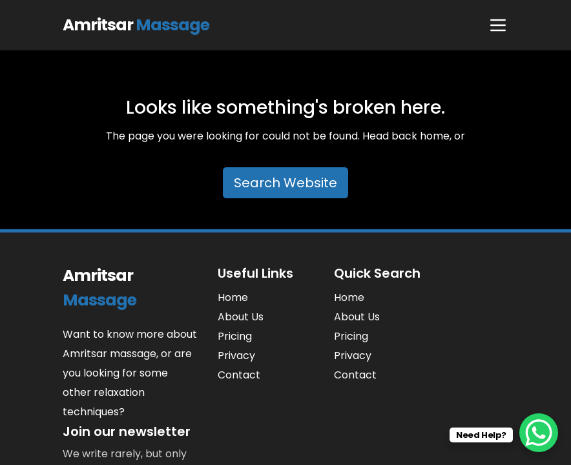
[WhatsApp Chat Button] (538, 432)
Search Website (285, 183)
